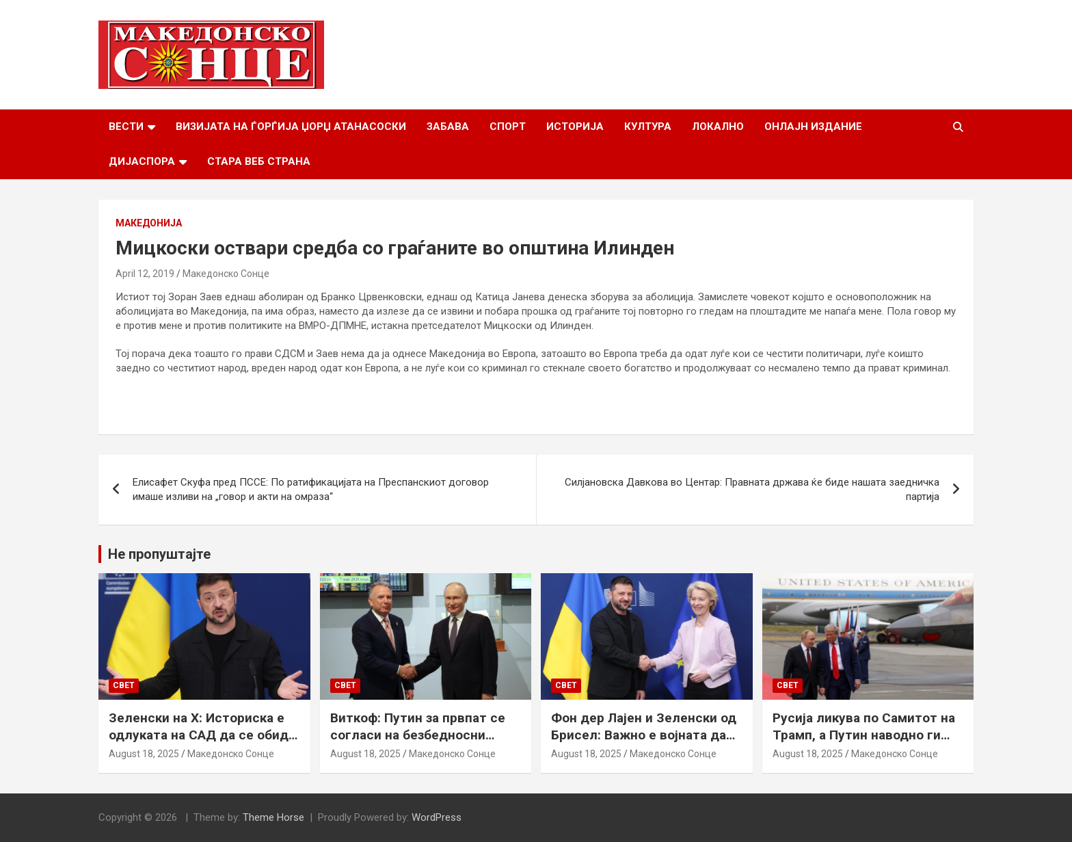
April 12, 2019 (145, 273)
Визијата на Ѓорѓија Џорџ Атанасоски (291, 126)
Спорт (508, 126)
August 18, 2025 (144, 753)
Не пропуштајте (159, 554)
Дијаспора (142, 161)
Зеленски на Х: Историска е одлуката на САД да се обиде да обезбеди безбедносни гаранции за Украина (202, 743)
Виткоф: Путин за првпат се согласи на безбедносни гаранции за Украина (417, 734)
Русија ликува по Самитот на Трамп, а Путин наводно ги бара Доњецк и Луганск (864, 734)
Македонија (149, 223)
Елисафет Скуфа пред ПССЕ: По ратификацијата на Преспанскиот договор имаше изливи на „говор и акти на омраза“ (311, 489)
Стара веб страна (258, 161)
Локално (718, 126)
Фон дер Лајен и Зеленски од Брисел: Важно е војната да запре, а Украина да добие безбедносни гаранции (643, 743)
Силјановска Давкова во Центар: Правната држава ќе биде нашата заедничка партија (752, 489)
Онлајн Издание (813, 126)
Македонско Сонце (226, 273)
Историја (575, 126)
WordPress (436, 817)
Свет (124, 685)
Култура (647, 126)
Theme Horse (273, 817)
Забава (448, 126)
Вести (126, 126)
